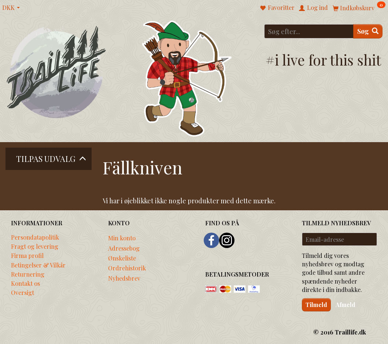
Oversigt (22, 292)
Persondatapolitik (35, 237)
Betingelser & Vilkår (38, 265)
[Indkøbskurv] (359, 7)
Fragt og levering (34, 246)
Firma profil (27, 255)
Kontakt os (25, 283)
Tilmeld (316, 304)
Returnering (27, 274)
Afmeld (345, 304)
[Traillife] (56, 72)
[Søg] (368, 31)
